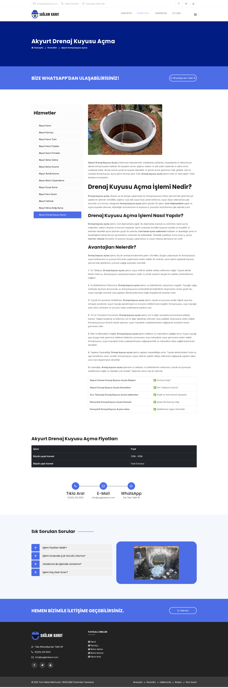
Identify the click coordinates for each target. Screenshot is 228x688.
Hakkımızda (164, 14)
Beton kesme (96, 654)
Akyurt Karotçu (46, 133)
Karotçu (93, 646)
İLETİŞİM (177, 14)
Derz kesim (191, 683)
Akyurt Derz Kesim (48, 194)
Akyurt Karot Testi (47, 139)
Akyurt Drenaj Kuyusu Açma (52, 215)
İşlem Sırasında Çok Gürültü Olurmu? (64, 556)
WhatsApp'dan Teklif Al (182, 78)
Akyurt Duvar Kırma (48, 187)
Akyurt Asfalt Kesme (49, 174)
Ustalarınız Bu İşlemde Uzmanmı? (62, 564)
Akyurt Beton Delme (48, 160)
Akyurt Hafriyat (46, 201)
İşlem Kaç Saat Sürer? (55, 572)
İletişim (177, 683)
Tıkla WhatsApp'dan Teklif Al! (49, 647)
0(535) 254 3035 (72, 4)
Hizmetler (52, 47)
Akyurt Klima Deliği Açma (51, 208)
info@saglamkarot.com (47, 4)
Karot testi (94, 657)
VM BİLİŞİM (67, 683)
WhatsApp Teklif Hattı (95, 4)
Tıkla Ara (183, 611)
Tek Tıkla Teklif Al (131, 498)
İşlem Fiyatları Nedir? (55, 548)
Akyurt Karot (45, 126)
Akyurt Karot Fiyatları (49, 146)
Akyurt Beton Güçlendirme (51, 181)
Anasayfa (134, 14)
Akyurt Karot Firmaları (49, 153)
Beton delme (95, 650)
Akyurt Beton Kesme (49, 167)
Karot (92, 642)
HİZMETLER (149, 14)
